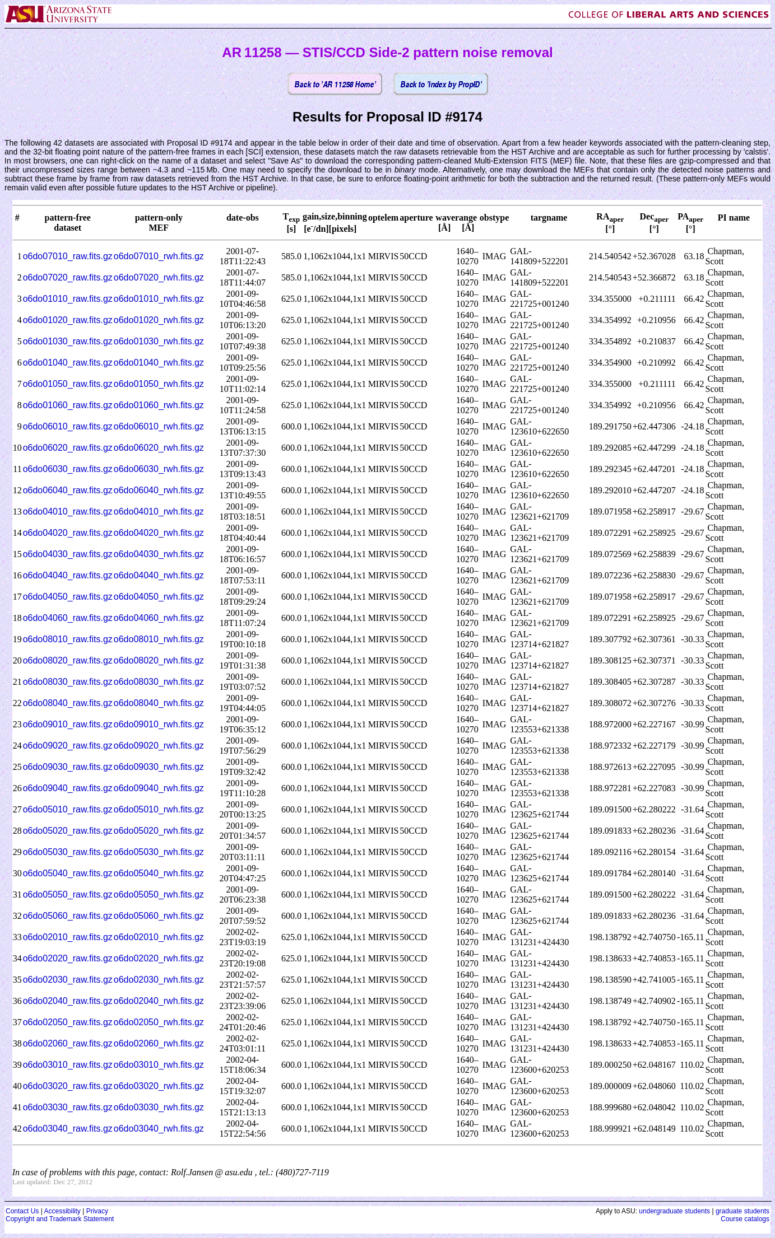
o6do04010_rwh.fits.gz (159, 511)
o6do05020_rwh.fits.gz (159, 830)
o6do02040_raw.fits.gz (68, 1001)
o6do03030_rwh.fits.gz (159, 1107)
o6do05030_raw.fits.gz (68, 852)
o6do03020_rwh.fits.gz (159, 1086)
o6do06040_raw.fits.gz (68, 490)
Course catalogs (745, 1219)
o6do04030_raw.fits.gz (68, 554)
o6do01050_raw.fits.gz (68, 384)
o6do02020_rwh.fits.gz (159, 958)
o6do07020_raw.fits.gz (68, 277)
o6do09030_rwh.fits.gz (159, 767)
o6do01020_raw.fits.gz (68, 320)
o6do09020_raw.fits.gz (68, 745)
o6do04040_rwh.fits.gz (159, 575)
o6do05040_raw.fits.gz (68, 873)
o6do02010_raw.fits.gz (68, 937)
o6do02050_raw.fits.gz (68, 1022)
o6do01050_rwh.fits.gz (159, 384)
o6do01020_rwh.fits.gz (159, 320)
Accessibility (62, 1211)
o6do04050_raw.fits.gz (68, 596)
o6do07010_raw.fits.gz (68, 256)
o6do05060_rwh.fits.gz (159, 916)
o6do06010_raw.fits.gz (68, 426)
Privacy (97, 1211)
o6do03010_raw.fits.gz (68, 1064)
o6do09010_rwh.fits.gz (159, 724)
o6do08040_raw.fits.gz (68, 703)
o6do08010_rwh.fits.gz (159, 639)
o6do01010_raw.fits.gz (68, 298)
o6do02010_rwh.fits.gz (159, 937)
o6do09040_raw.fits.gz (68, 788)
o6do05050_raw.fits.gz (68, 894)
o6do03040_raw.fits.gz (68, 1128)
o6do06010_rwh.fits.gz (159, 426)
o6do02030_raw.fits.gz (68, 979)
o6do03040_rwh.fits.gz (159, 1128)
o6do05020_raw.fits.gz (68, 830)
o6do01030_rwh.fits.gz (159, 341)
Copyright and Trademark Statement (60, 1219)
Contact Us (22, 1211)
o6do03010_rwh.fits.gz (159, 1064)
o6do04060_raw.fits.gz (68, 618)
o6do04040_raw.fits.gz (68, 575)
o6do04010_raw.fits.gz (68, 511)
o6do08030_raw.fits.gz (68, 681)
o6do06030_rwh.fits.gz (159, 469)
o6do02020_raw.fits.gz (68, 958)
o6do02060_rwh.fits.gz (159, 1043)
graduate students (742, 1211)
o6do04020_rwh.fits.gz (159, 533)
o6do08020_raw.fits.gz (68, 660)
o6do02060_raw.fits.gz (68, 1043)
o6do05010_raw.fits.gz (68, 809)
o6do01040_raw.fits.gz (68, 362)
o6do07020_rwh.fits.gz (159, 277)
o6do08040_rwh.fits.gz (159, 703)
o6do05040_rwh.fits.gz (159, 873)
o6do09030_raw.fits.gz (68, 767)
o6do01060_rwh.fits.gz (159, 405)
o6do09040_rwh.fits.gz (159, 788)
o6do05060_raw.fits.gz (68, 916)
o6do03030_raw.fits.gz (68, 1107)
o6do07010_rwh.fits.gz (159, 256)
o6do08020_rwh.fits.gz (159, 660)
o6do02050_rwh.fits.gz (159, 1022)
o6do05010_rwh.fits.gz (159, 809)
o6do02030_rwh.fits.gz (159, 979)
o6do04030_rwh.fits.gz (159, 554)
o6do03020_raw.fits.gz (68, 1086)
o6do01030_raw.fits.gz (68, 341)
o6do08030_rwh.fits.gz (159, 681)
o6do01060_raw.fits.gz (68, 405)
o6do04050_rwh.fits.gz (159, 596)
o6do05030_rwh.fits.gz (159, 852)
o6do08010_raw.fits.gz (68, 639)
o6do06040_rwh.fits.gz (159, 490)
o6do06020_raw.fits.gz (68, 447)
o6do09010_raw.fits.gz (68, 724)
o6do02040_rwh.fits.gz (159, 1001)
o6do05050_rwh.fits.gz (159, 894)
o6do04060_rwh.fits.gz (159, 618)
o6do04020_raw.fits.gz (68, 533)
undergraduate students (674, 1211)
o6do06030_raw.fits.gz (68, 469)
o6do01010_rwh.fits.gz (159, 298)
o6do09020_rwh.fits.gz (159, 745)
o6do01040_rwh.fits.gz (159, 362)
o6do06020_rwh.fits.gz (159, 447)
